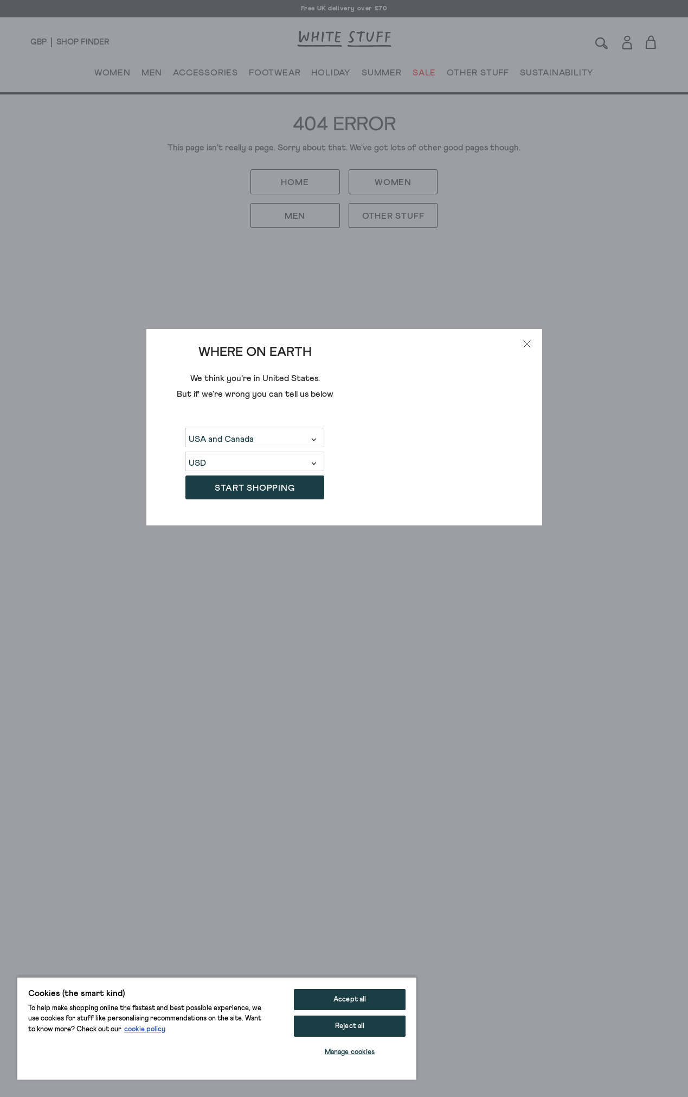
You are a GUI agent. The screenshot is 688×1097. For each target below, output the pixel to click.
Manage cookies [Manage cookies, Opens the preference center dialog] (350, 1052)
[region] (216, 1028)
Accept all (349, 999)
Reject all (349, 1026)
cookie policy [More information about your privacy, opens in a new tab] (144, 1029)
